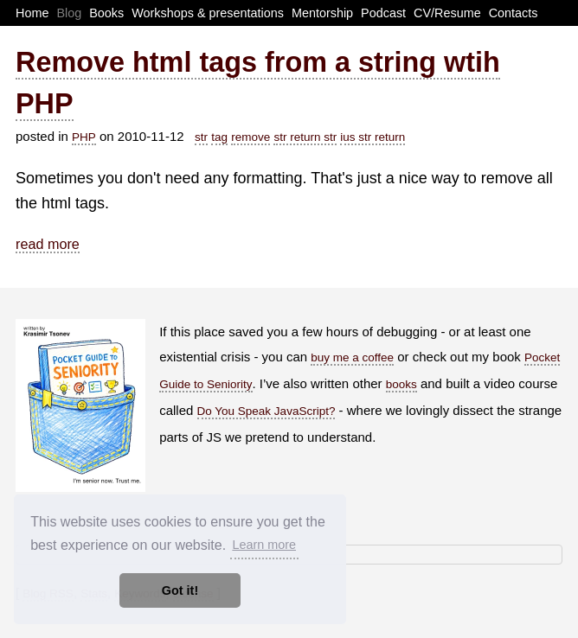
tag (219, 137)
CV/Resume (447, 13)
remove (250, 137)
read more (48, 244)
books (401, 384)
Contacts (513, 13)
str (201, 137)
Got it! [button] (180, 590)
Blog (68, 13)
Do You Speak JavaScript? (266, 411)
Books (106, 13)
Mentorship (322, 13)
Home (32, 13)
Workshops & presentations (208, 13)
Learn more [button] (264, 545)
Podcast (383, 13)
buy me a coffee (352, 357)
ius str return (372, 137)
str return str (305, 137)
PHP (84, 137)
